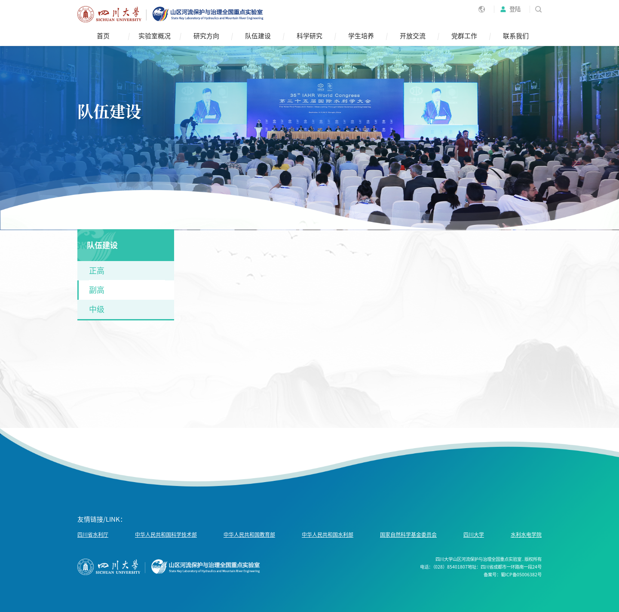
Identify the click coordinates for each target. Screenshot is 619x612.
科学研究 (309, 36)
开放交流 (413, 36)
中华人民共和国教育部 (249, 534)
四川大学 (473, 534)
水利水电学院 (526, 534)
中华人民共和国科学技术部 (166, 534)
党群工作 (464, 36)
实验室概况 (154, 36)
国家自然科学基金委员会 (408, 534)
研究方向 (206, 36)
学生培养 (361, 36)
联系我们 (516, 36)
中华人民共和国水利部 (327, 534)
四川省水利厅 (92, 534)
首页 (103, 36)
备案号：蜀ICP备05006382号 (513, 574)
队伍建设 (258, 36)
